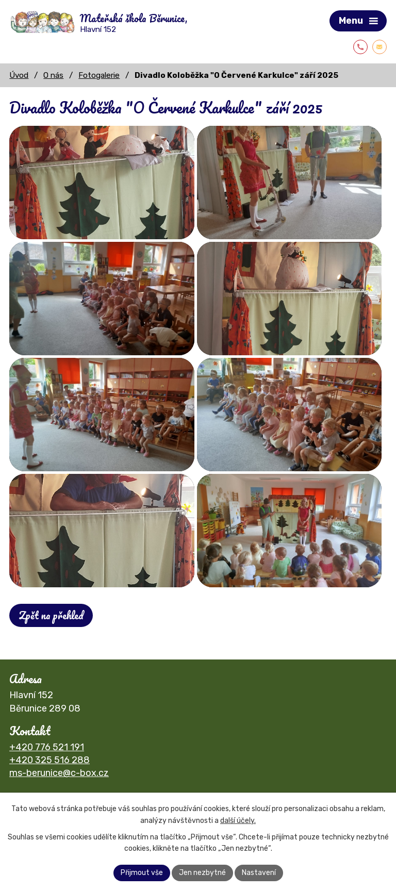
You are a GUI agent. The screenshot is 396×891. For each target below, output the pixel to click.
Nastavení (259, 872)
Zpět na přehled (51, 615)
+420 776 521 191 (46, 747)
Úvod (18, 75)
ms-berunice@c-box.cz (59, 773)
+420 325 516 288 (49, 760)
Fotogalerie (99, 75)
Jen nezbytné (202, 872)
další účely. (238, 820)
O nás (53, 75)
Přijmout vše (142, 872)
